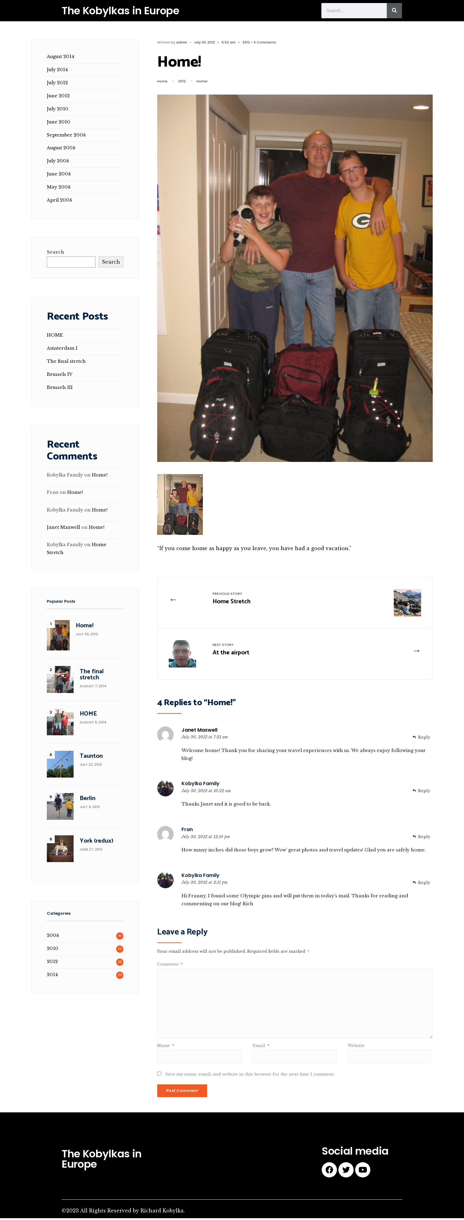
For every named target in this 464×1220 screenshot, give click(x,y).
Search (55, 252)
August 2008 (61, 148)
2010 (52, 948)
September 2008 (66, 135)
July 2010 (57, 109)
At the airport (233, 651)
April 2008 (59, 200)
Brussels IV (59, 374)
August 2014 (60, 56)
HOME (55, 335)
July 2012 (57, 82)
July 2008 (58, 161)
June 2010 (58, 122)
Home (162, 81)
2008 (53, 935)
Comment (169, 966)
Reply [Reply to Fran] (424, 838)
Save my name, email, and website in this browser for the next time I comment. (249, 1076)
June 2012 (58, 96)
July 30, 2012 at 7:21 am (205, 738)
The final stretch (66, 361)
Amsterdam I (62, 348)
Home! (100, 475)
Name (165, 1047)
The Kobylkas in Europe (120, 10)
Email (261, 1047)
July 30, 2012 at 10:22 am (206, 792)
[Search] (394, 10)
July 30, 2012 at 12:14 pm (206, 838)
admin (181, 42)
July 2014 (57, 69)
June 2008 (59, 174)
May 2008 (59, 187)
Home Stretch (234, 599)
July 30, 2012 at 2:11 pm (204, 884)
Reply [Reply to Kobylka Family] (424, 792)
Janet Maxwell (199, 731)
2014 (52, 974)
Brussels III (60, 387)
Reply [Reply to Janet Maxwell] (424, 739)
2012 (246, 42)
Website (356, 1047)
